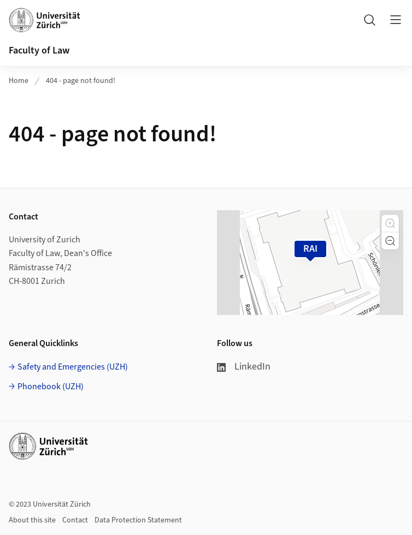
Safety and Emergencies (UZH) (72, 367)
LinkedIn (243, 366)
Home (18, 80)
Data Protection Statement (138, 520)
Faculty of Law (39, 50)
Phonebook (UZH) (50, 387)
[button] (390, 223)
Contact (75, 520)
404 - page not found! (80, 80)
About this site (32, 520)
